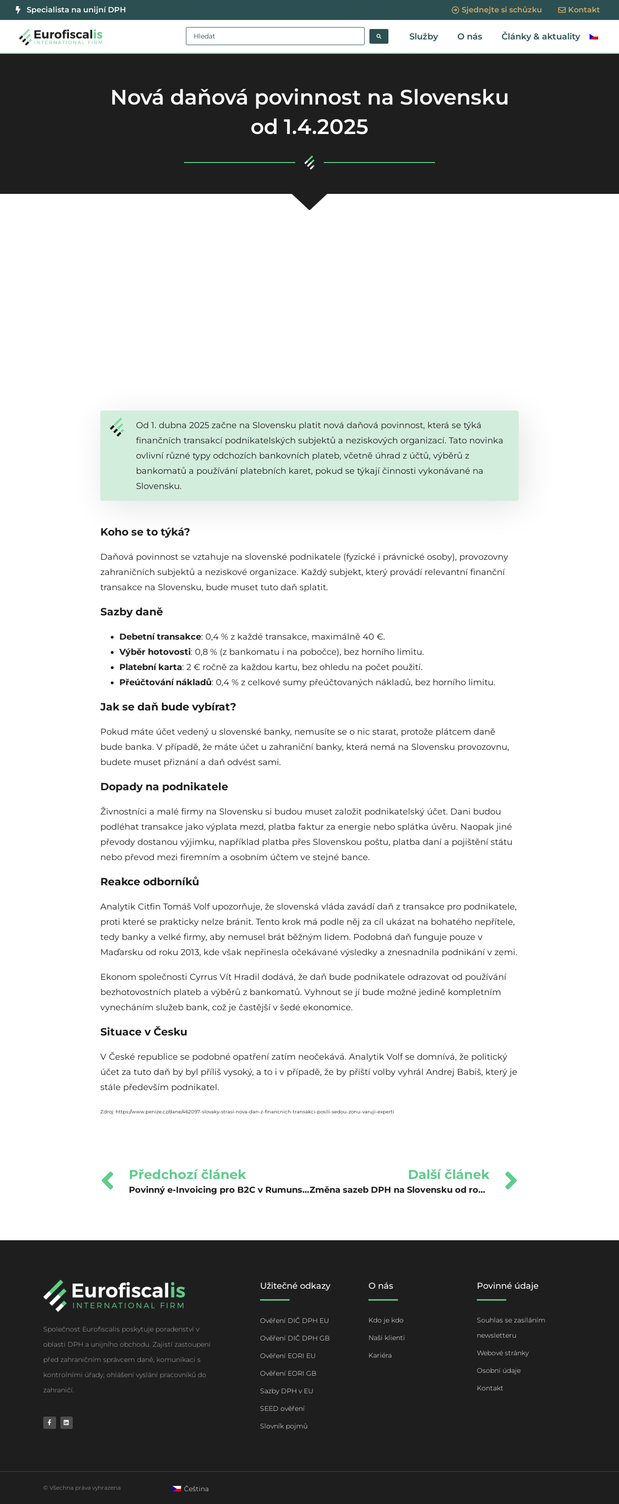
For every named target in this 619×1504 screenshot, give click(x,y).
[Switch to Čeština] (190, 1489)
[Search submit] (378, 36)
